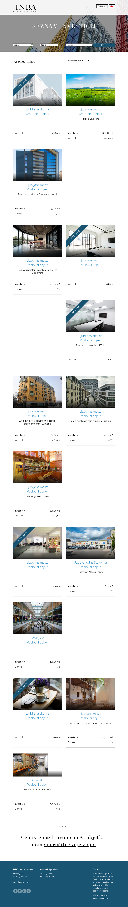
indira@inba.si (47, 876)
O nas (96, 869)
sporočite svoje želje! (70, 844)
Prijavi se (102, 6)
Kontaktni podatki (49, 869)
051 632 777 (46, 873)
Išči (103, 45)
